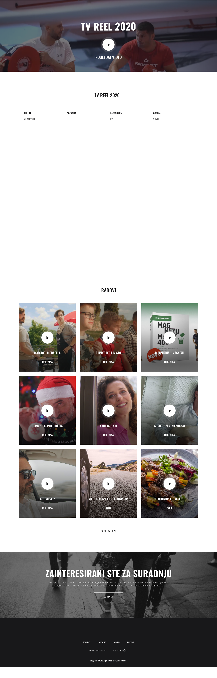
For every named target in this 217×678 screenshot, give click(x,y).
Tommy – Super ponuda (47, 426)
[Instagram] (200, 7)
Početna (111, 6)
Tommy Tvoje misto (108, 352)
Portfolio (126, 6)
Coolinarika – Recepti (169, 499)
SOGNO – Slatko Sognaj (169, 426)
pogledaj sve (108, 531)
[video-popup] (108, 45)
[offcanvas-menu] (204, 7)
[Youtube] (194, 7)
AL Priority (47, 499)
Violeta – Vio (108, 426)
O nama (141, 6)
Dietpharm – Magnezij (169, 352)
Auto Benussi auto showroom (108, 499)
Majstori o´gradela (47, 352)
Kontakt (154, 6)
